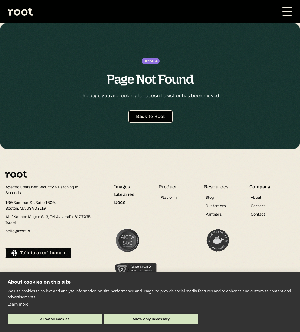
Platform (168, 197)
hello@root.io (17, 231)
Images (122, 186)
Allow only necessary (151, 319)
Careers (258, 206)
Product (168, 186)
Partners (214, 214)
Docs (119, 202)
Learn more (18, 304)
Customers (216, 206)
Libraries (124, 194)
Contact (258, 214)
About (256, 197)
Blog (210, 197)
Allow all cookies (54, 319)
